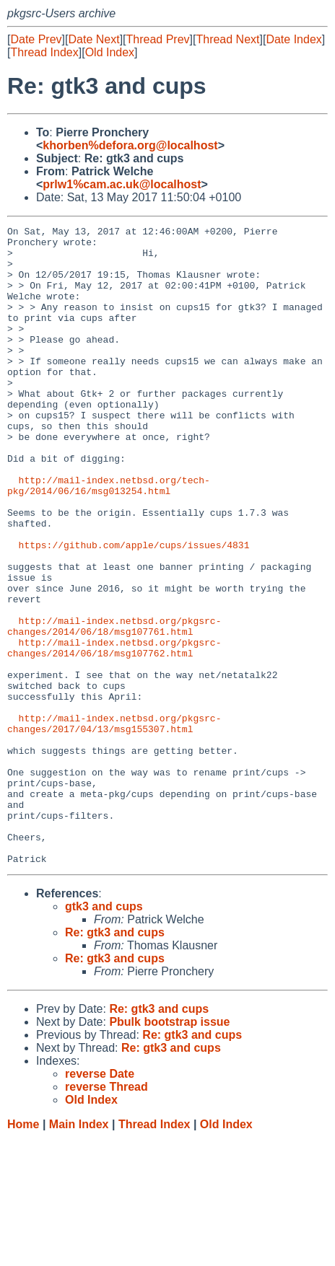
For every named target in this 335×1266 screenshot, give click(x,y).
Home (23, 1252)
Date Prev (35, 39)
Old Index (109, 52)
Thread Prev (158, 39)
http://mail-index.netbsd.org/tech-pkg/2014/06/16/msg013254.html (108, 538)
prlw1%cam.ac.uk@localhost (122, 184)
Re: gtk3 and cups (115, 1060)
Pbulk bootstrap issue (169, 1149)
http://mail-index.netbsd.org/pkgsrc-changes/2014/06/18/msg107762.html (114, 733)
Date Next (93, 39)
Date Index (293, 39)
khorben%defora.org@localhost (130, 145)
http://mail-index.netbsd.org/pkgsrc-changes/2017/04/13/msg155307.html (114, 824)
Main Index (79, 1252)
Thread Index (44, 52)
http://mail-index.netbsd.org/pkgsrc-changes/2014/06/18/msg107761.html (114, 707)
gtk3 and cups (104, 1034)
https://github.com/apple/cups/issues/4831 (134, 609)
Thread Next (227, 39)
